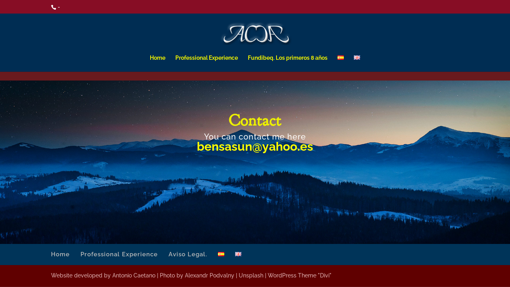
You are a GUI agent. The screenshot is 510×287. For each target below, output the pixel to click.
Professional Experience (206, 58)
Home (157, 58)
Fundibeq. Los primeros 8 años (288, 58)
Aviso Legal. (188, 254)
